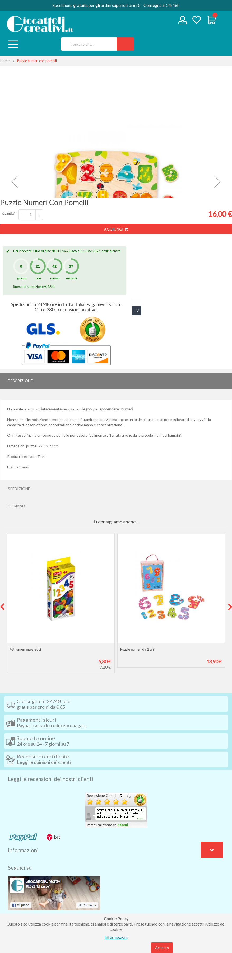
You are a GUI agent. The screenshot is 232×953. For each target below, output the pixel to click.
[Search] (125, 44)
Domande (17, 506)
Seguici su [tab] (20, 867)
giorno (21, 278)
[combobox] (87, 44)
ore (38, 278)
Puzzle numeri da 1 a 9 (137, 649)
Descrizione (20, 380)
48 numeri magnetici (25, 649)
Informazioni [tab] (23, 850)
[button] (14, 182)
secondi (71, 278)
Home (5, 61)
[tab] (116, 381)
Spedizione (19, 488)
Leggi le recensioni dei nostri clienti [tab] (50, 779)
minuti (54, 278)
